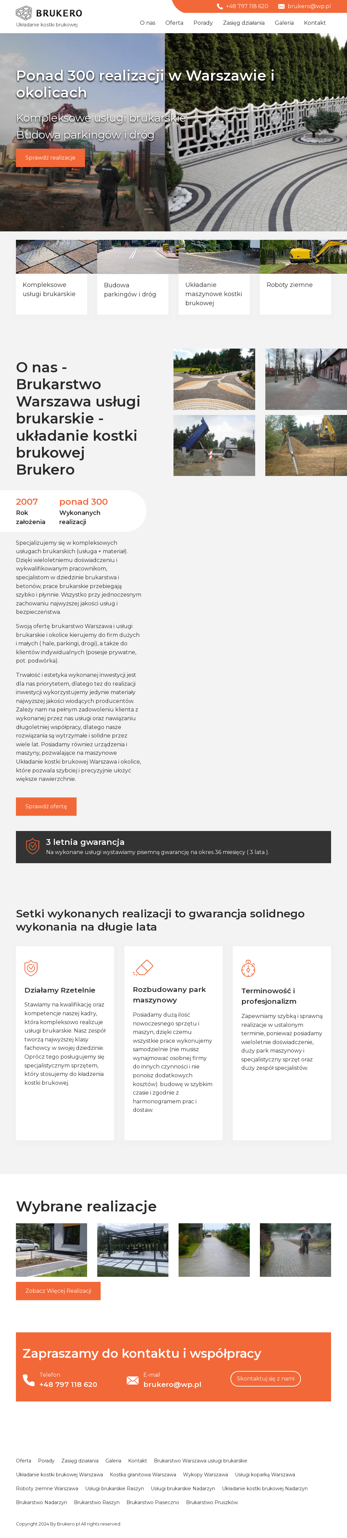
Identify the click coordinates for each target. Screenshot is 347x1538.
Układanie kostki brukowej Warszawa (66, 761)
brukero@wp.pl (304, 6)
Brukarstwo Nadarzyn (41, 1502)
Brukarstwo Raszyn (97, 1502)
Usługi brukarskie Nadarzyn (183, 1488)
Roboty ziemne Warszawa (47, 1488)
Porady (203, 23)
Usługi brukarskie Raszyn (114, 1488)
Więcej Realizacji (58, 1291)
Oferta (174, 23)
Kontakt (315, 23)
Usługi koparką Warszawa (265, 1475)
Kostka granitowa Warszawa (143, 1475)
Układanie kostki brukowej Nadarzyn (265, 1488)
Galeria (284, 23)
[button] (26, 132)
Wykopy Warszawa (205, 1475)
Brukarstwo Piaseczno (152, 1502)
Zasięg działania (244, 23)
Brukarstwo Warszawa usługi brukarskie (200, 1461)
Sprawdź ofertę (46, 806)
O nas (147, 23)
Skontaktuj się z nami (265, 1378)
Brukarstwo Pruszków (212, 1502)
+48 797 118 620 (242, 6)
